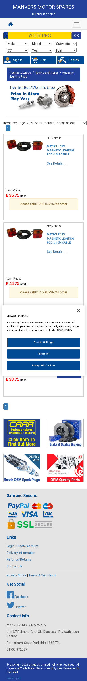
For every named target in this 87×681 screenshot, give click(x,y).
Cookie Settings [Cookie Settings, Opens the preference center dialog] (44, 342)
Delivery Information (21, 553)
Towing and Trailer (46, 72)
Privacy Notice (17, 575)
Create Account (27, 546)
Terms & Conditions (42, 575)
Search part (14, 678)
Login (10, 546)
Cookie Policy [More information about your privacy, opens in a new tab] (64, 330)
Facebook (17, 597)
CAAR (32, 664)
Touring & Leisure (20, 72)
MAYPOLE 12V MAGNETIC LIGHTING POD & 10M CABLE (60, 238)
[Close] (78, 310)
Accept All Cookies (43, 365)
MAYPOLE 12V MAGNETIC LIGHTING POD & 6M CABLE (60, 150)
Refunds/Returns (19, 559)
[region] (43, 340)
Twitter (16, 607)
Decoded (12, 672)
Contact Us (14, 566)
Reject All (44, 353)
